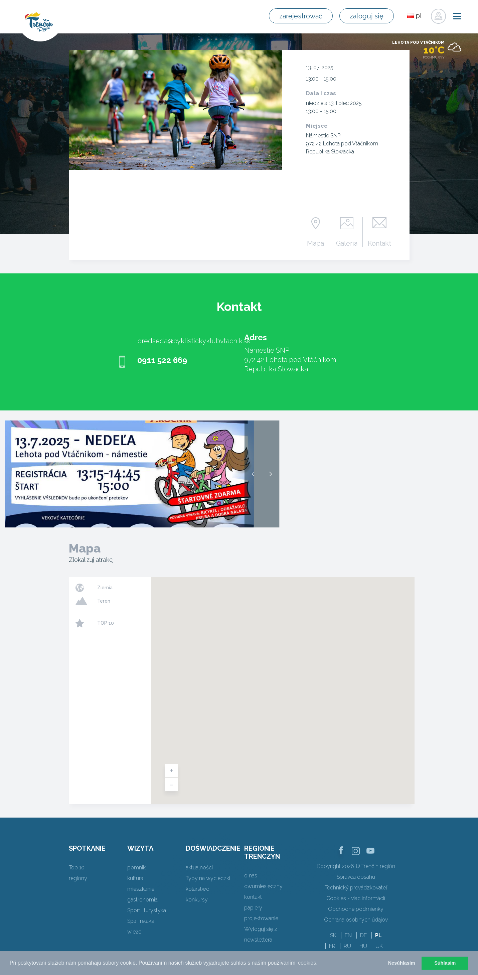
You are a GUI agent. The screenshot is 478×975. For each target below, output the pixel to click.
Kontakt (379, 243)
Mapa (315, 243)
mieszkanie (140, 889)
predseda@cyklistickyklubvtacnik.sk (194, 341)
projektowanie (261, 918)
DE (363, 935)
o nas (250, 875)
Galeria (346, 243)
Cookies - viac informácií (355, 898)
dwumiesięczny (263, 886)
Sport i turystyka (146, 910)
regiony (78, 878)
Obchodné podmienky (355, 909)
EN (348, 935)
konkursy (197, 899)
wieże (134, 932)
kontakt (253, 897)
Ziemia (105, 587)
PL (378, 935)
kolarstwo (197, 889)
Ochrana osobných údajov (356, 920)
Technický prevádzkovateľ (356, 887)
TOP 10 (105, 623)
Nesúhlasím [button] (401, 963)
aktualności (199, 867)
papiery (253, 907)
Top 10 (77, 867)
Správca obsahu (356, 877)
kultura (135, 878)
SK (333, 935)
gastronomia (142, 899)
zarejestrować (300, 16)
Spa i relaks (140, 921)
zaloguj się (366, 16)
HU (363, 946)
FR (332, 946)
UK (379, 946)
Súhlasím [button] (445, 963)
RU (347, 946)
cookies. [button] (308, 963)
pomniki (137, 867)
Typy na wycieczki (208, 878)
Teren (103, 601)
